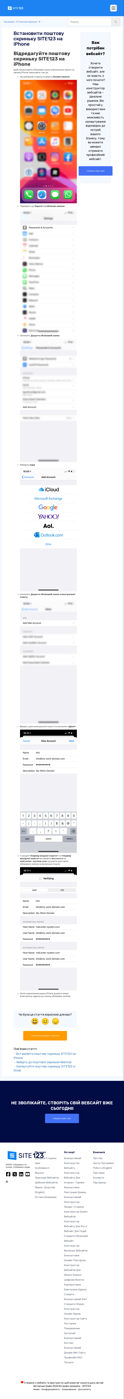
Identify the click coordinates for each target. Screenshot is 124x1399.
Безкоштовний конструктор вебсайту (72, 1163)
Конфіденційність (51, 1389)
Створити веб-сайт (96, 171)
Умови (36, 1389)
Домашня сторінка (45, 1158)
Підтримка (9, 22)
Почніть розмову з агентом (45, 1036)
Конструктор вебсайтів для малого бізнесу (73, 1270)
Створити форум (74, 1303)
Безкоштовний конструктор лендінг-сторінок (74, 1202)
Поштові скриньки (28, 22)
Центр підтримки (103, 1163)
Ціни (37, 1163)
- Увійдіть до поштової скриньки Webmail (42, 1062)
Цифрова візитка (74, 1279)
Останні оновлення (45, 1197)
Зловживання (69, 1389)
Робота (102, 1167)
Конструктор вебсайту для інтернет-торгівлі (74, 1177)
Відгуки (39, 1172)
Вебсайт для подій (75, 1231)
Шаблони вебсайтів (46, 1182)
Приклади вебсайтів (47, 1177)
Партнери (98, 1172)
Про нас (98, 1158)
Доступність (84, 1389)
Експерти (98, 1177)
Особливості (42, 1167)
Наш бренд (99, 1182)
